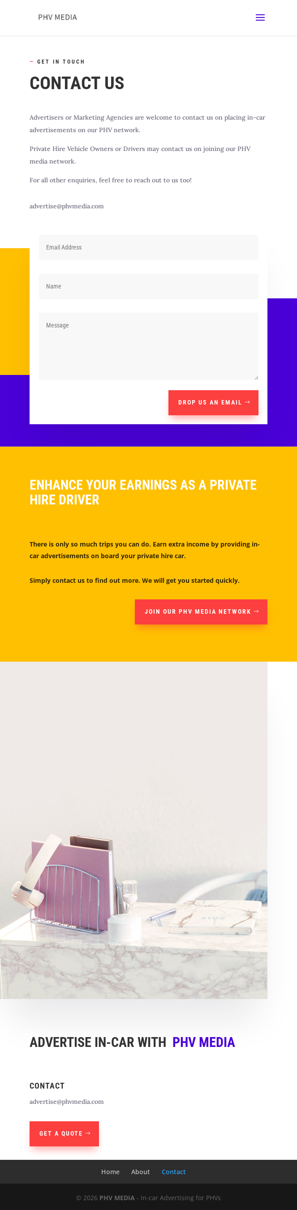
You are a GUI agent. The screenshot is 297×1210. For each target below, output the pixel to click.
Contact (174, 1171)
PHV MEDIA (117, 1197)
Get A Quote (61, 1133)
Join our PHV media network (198, 611)
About (140, 1171)
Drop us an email (210, 402)
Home (110, 1171)
